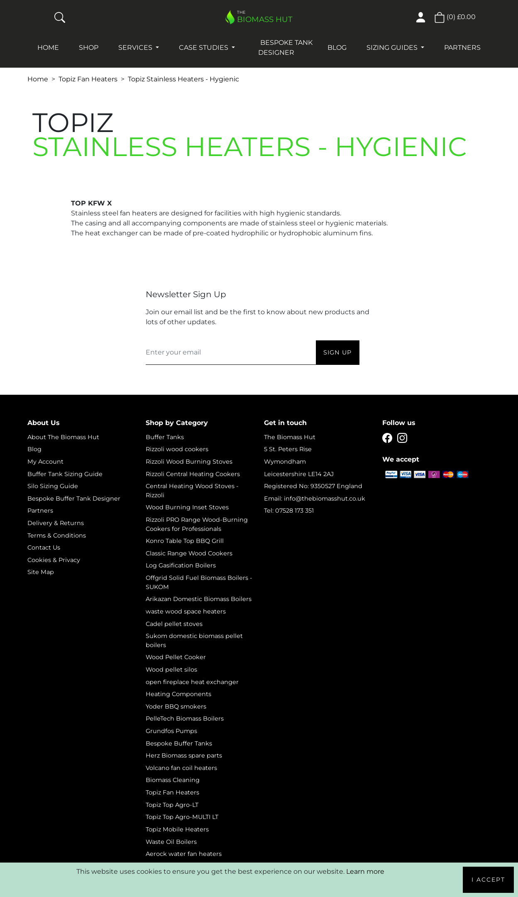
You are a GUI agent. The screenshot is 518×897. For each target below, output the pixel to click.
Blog (337, 47)
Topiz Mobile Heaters (177, 829)
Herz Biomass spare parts (184, 755)
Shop (88, 47)
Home (48, 47)
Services (136, 47)
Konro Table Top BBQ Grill (185, 541)
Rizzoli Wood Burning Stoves (189, 461)
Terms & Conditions (56, 535)
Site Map (40, 572)
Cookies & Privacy (53, 560)
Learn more (365, 871)
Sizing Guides (393, 47)
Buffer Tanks (165, 437)
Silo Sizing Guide (52, 486)
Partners (462, 47)
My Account (45, 461)
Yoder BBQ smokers (176, 706)
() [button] (455, 17)
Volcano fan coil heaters (181, 768)
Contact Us (43, 547)
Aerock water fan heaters (184, 854)
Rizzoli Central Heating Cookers (193, 474)
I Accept (488, 879)
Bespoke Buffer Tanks (179, 743)
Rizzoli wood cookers (177, 449)
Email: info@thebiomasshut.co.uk (314, 498)
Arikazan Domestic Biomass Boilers (199, 599)
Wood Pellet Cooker (176, 657)
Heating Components (178, 694)
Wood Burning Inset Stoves (187, 507)
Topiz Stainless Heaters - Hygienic (183, 79)
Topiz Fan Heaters (88, 79)
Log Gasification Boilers (181, 565)
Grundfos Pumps (171, 731)
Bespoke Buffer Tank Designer (73, 498)
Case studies (204, 47)
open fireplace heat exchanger (192, 682)
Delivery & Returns (55, 523)
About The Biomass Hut (63, 437)
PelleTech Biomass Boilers (185, 718)
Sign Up (337, 352)
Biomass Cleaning (173, 780)
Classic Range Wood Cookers (189, 553)
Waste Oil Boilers (171, 842)
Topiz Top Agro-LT (172, 805)
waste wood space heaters (186, 611)
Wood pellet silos (171, 669)
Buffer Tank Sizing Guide (65, 474)
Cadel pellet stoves (174, 624)
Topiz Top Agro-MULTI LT (182, 817)
